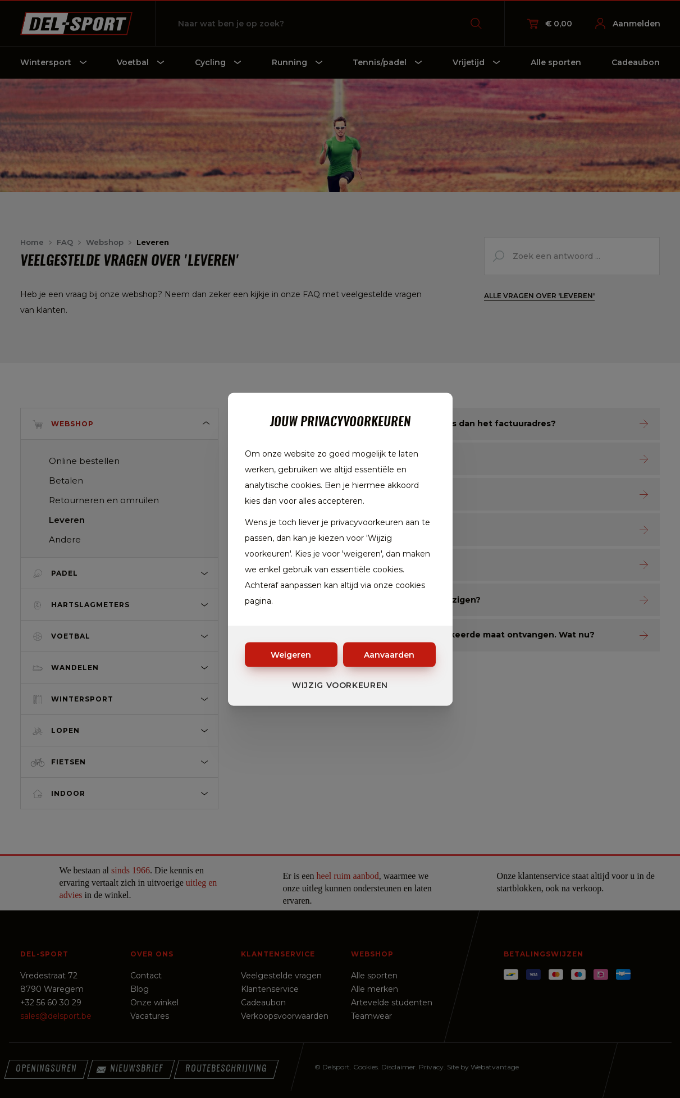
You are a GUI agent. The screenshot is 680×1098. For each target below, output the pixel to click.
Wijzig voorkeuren (340, 685)
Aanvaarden (389, 654)
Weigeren (291, 654)
